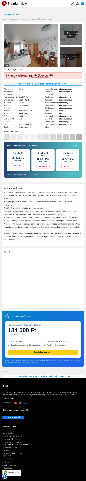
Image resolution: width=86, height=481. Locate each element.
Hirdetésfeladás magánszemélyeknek (15, 444)
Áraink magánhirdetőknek (11, 439)
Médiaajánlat (6, 450)
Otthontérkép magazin (10, 447)
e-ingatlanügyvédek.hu (21, 316)
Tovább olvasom (8, 399)
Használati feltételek (9, 459)
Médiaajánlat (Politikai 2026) (12, 453)
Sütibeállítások (7, 468)
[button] (4, 476)
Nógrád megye (24, 19)
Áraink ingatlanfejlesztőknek (12, 442)
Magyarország (13, 19)
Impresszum (6, 456)
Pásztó (33, 19)
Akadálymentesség (9, 465)
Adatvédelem (7, 462)
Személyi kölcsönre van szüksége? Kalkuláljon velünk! (43, 376)
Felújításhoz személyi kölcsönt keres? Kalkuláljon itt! (43, 84)
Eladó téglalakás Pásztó (44, 19)
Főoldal (4, 19)
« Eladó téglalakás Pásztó (10, 14)
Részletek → (18, 165)
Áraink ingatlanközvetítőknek (12, 436)
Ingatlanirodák (7, 433)
